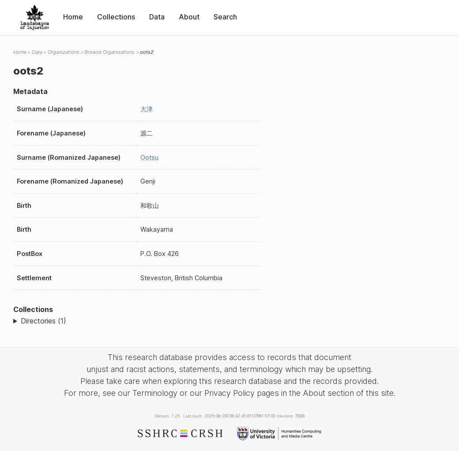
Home (73, 16)
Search (225, 16)
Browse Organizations (109, 52)
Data (157, 16)
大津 (146, 109)
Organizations (63, 52)
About (189, 16)
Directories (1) (43, 320)
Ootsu (149, 157)
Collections (116, 16)
